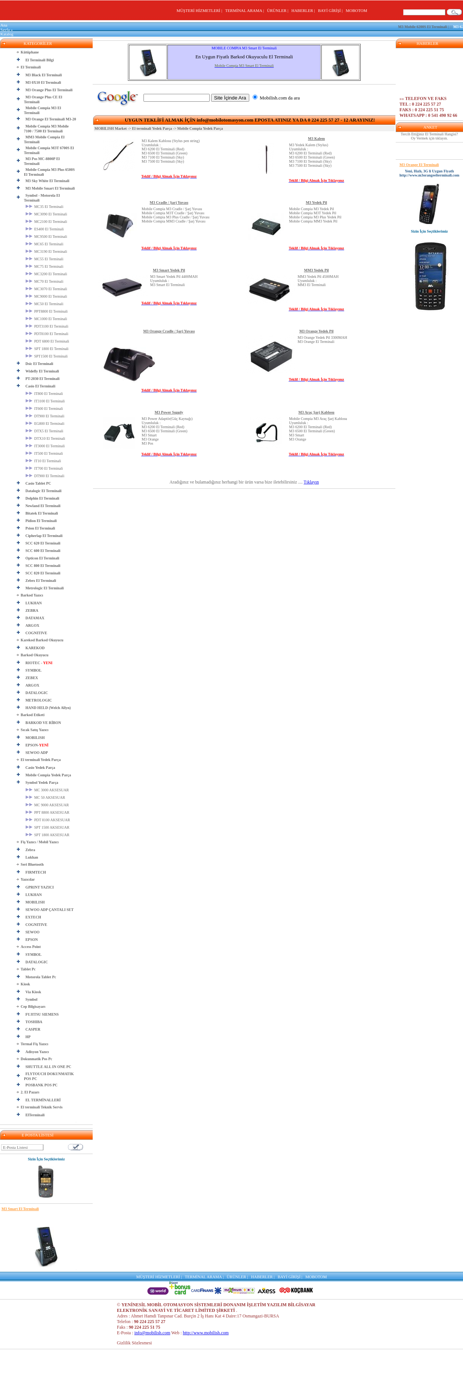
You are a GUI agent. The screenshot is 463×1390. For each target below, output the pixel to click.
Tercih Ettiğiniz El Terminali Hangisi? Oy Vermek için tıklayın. (429, 136)
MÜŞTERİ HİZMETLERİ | (200, 10)
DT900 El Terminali (44, 416)
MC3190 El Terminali (46, 251)
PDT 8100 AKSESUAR (47, 820)
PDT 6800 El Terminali (47, 341)
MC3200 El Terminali (46, 274)
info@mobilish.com (152, 1332)
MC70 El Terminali (44, 281)
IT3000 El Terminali (45, 446)
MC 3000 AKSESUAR (47, 790)
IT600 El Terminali (44, 408)
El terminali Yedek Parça (152, 128)
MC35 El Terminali (44, 207)
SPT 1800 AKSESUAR (47, 835)
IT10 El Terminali (43, 461)
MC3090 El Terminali (46, 214)
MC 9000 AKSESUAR (47, 805)
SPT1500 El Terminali (46, 356)
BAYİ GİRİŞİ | (331, 10)
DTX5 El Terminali (44, 431)
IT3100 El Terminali (45, 401)
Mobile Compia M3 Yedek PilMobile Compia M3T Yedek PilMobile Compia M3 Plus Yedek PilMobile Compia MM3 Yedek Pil (315, 215)
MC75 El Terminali (44, 266)
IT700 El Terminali (44, 468)
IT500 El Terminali (44, 453)
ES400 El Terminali (44, 229)
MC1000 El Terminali (46, 319)
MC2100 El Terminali (46, 222)
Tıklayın (311, 482)
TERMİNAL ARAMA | (245, 10)
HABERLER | (304, 10)
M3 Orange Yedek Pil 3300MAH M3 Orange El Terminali (322, 339)
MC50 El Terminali (44, 304)
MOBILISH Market (111, 128)
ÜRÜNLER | (278, 10)
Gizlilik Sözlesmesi (134, 1342)
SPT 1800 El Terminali (47, 349)
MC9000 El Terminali (46, 296)
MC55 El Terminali (44, 259)
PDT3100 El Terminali (46, 326)
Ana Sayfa (5, 27)
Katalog (6, 34)
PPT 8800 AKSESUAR (47, 812)
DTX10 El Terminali (45, 438)
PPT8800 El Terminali (46, 311)
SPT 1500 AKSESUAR (47, 827)
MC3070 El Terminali (46, 289)
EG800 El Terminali (44, 423)
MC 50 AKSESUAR (45, 797)
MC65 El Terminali (44, 244)
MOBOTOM (356, 10)
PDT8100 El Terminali (46, 334)
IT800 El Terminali (44, 394)
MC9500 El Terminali (46, 236)
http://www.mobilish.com (206, 1332)
